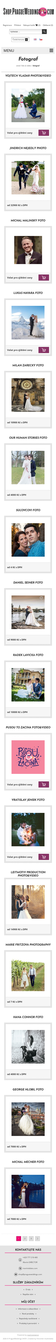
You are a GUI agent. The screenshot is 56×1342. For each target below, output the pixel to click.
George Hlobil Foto (28, 1089)
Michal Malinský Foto (28, 220)
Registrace (7, 25)
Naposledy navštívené (28, 1318)
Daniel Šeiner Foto (28, 582)
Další (37, 1238)
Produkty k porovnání (28, 1323)
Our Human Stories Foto (28, 438)
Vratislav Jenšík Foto (28, 800)
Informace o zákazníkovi (28, 1309)
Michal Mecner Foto (28, 1162)
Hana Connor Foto (28, 1017)
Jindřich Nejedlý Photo (28, 148)
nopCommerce (33, 1335)
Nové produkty (28, 1313)
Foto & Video (26, 66)
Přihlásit (17, 25)
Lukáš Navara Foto (28, 293)
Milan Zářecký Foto (28, 365)
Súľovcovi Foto (28, 510)
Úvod (18, 66)
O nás (28, 1289)
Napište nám (28, 1294)
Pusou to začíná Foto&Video (28, 727)
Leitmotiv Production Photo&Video (28, 874)
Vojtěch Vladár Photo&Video (28, 76)
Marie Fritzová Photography (28, 944)
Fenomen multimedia (45, 1338)
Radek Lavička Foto (28, 655)
